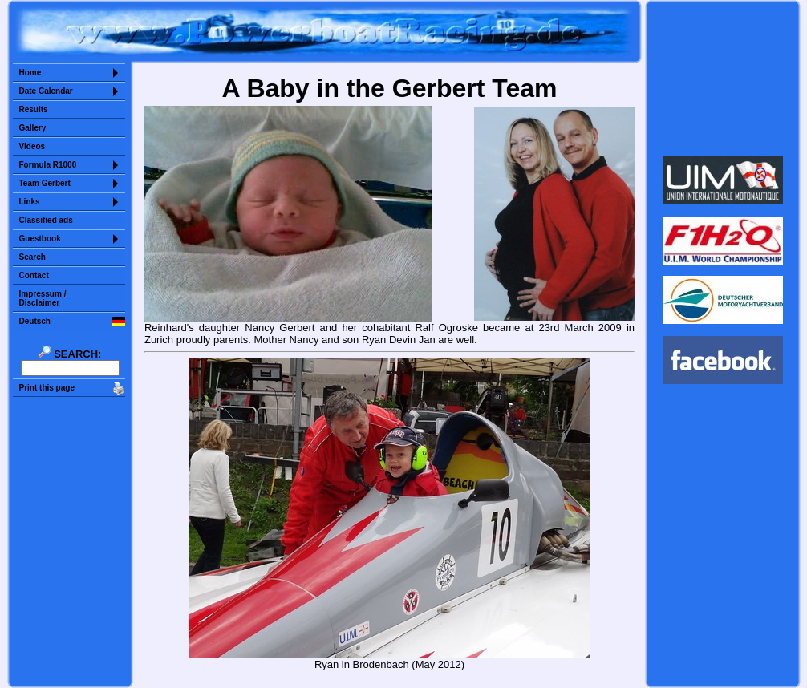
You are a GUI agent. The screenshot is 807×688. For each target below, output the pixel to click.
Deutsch (35, 321)
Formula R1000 (48, 164)
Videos (32, 146)
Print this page (47, 387)
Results (33, 109)
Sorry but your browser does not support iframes (722, 78)
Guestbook (40, 238)
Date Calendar (46, 91)
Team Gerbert (45, 183)
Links (29, 201)
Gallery (33, 127)
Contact (34, 275)
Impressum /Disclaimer (43, 298)
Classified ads (46, 220)
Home (30, 72)
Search (32, 257)
